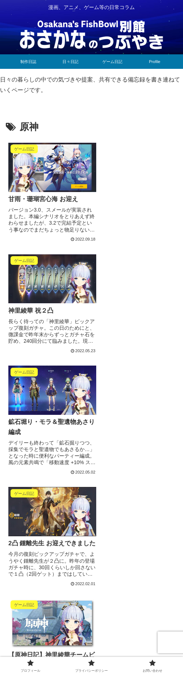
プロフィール (32, 651)
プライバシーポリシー (91, 651)
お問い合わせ (150, 651)
